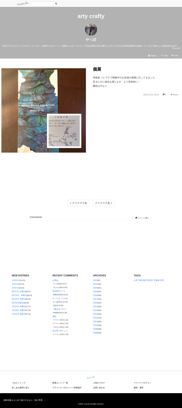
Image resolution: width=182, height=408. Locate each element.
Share (174, 56)
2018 (95, 295)
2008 (95, 333)
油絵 (54, 316)
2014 (95, 310)
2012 (95, 318)
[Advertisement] (91, 182)
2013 (95, 314)
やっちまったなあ (60, 298)
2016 (95, 303)
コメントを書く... (143, 218)
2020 (95, 288)
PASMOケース (58, 291)
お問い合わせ (99, 387)
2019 (95, 291)
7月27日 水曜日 (18, 306)
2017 (95, 299)
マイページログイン (142, 383)
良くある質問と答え (20, 387)
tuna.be (91, 377)
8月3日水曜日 (18, 303)
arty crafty (91, 16)
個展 (97, 69)
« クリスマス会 (78, 203)
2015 (95, 306)
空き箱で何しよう (60, 331)
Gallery (152, 56)
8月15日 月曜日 (18, 299)
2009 (95, 329)
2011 (95, 321)
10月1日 (15, 284)
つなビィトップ (18, 383)
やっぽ (91, 39)
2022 (95, 280)
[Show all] (176, 48)
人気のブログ (99, 383)
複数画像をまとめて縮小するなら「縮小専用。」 (24, 400)
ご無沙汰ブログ (59, 309)
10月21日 (16, 280)
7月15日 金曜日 (18, 314)
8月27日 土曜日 (18, 291)
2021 (95, 284)
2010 (95, 325)
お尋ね (55, 280)
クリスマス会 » (103, 203)
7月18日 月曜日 (18, 310)
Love (164, 56)
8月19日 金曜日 (19, 295)
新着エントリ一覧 (60, 383)
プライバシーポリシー (62, 387)
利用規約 (77, 387)
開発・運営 (138, 387)
